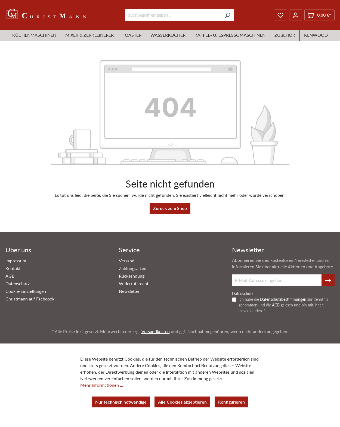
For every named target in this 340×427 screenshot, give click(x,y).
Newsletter (129, 291)
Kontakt (13, 268)
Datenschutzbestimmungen (283, 299)
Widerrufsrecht (134, 283)
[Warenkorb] (319, 15)
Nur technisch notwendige (121, 401)
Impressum (15, 260)
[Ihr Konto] (295, 15)
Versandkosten (155, 331)
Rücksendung (131, 275)
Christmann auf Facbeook (29, 298)
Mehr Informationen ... (101, 385)
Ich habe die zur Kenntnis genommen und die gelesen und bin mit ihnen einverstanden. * (283, 305)
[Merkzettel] (280, 15)
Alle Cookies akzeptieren (182, 401)
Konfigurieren (231, 401)
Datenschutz (17, 283)
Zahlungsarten (132, 268)
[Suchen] (227, 15)
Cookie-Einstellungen (25, 291)
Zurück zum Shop (170, 208)
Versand (126, 260)
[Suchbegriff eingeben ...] (173, 15)
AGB (9, 275)
